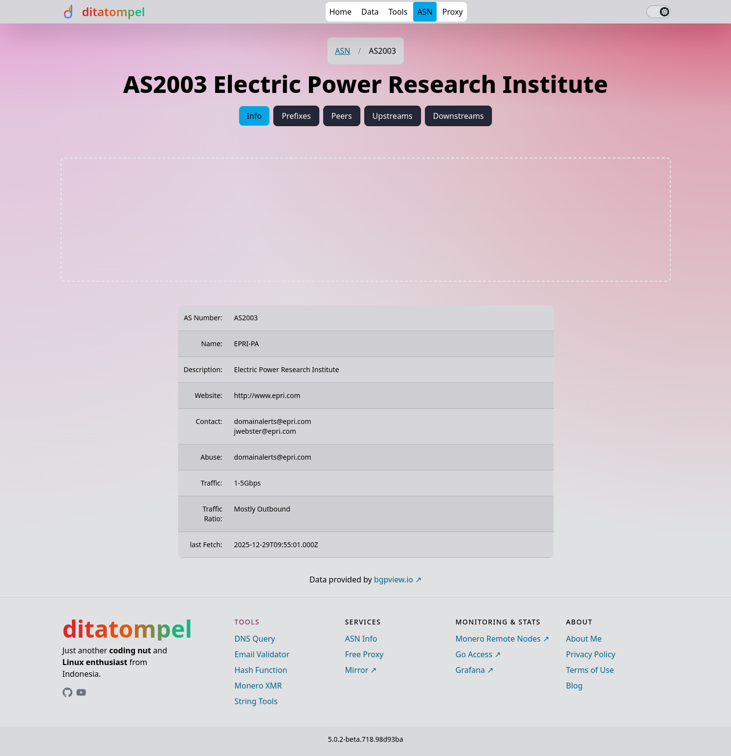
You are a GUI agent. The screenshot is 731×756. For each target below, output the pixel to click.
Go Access (474, 654)
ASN (424, 11)
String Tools (256, 701)
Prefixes (296, 116)
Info (254, 116)
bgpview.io (393, 579)
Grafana (470, 670)
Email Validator (262, 654)
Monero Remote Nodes (498, 638)
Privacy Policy (591, 654)
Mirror (357, 670)
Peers (342, 116)
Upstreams (393, 116)
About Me (584, 638)
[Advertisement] (366, 219)
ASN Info (361, 638)
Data (369, 11)
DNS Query (255, 638)
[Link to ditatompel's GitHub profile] (67, 692)
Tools (397, 11)
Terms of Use (590, 670)
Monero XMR (258, 685)
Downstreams (458, 116)
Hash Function (261, 670)
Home (341, 11)
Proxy (453, 11)
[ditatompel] (103, 12)
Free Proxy (364, 654)
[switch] (658, 12)
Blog (574, 685)
